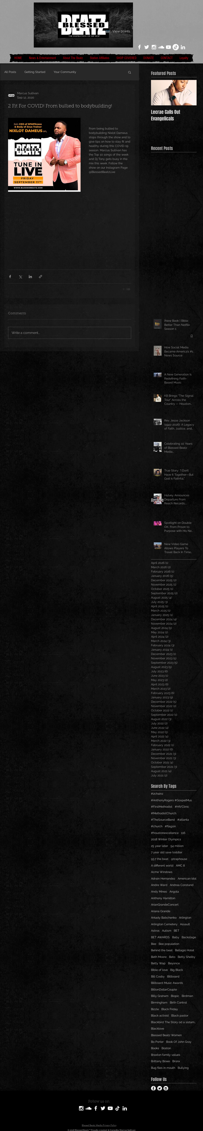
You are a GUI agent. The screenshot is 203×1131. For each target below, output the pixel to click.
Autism (166, 930)
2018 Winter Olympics (166, 839)
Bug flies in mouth (163, 1067)
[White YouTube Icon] (168, 47)
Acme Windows (161, 872)
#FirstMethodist (161, 806)
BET (176, 930)
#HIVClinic (182, 806)
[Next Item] (190, 92)
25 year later (159, 846)
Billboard (173, 976)
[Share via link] (40, 277)
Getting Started (34, 72)
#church (156, 826)
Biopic (175, 996)
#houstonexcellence (165, 833)
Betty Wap (158, 963)
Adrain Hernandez (163, 878)
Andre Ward (159, 885)
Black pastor (179, 1015)
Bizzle (155, 1009)
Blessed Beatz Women (166, 1035)
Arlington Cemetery (164, 924)
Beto (172, 956)
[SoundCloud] (88, 1108)
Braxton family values (165, 1054)
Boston (166, 1048)
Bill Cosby (158, 976)
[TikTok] (176, 47)
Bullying (183, 1067)
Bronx (176, 1061)
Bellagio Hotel (184, 950)
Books (155, 1048)
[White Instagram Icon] (154, 47)
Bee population (169, 943)
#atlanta (183, 819)
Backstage (189, 937)
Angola (174, 891)
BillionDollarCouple (164, 989)
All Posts (10, 72)
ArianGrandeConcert (165, 904)
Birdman (187, 996)
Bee (153, 943)
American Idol (187, 878)
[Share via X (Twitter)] (20, 277)
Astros (155, 930)
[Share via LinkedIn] (30, 277)
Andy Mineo (159, 891)
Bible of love (159, 969)
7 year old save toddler (166, 852)
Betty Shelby (186, 956)
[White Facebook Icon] (139, 47)
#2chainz (157, 793)
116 (183, 833)
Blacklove (157, 1028)
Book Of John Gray (178, 1041)
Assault (185, 924)
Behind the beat (162, 950)
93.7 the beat (159, 859)
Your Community (65, 72)
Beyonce (174, 963)
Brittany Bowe (160, 1061)
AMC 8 (180, 865)
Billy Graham (159, 996)
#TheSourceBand (163, 819)
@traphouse (179, 859)
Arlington (185, 917)
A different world (162, 865)
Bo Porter (157, 1041)
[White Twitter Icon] (147, 47)
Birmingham (159, 1002)
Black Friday (169, 1009)
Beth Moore (159, 956)
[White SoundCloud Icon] (161, 47)
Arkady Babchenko (163, 917)
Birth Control (178, 1002)
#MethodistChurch (163, 813)
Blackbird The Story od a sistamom (174, 1022)
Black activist (160, 1015)
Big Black (176, 969)
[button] (130, 72)
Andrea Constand (181, 885)
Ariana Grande (160, 911)
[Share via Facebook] (10, 277)
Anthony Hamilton (163, 898)
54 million (177, 846)
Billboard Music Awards (167, 983)
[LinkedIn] (183, 47)
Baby (175, 937)
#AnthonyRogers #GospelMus (171, 800)
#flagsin (170, 826)
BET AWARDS (160, 937)
